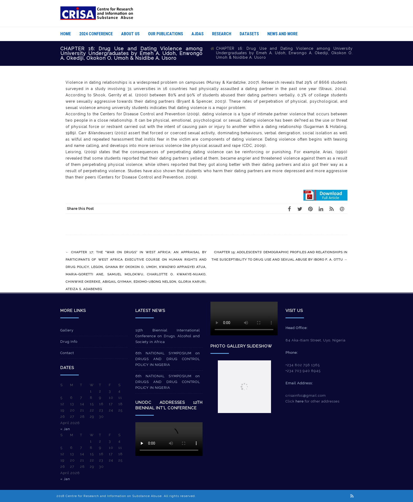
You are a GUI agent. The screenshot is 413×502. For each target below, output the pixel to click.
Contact (67, 353)
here (300, 401)
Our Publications (165, 33)
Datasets (249, 33)
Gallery (66, 330)
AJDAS (197, 33)
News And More (282, 33)
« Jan (65, 429)
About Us (130, 33)
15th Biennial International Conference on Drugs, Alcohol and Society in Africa (167, 336)
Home (65, 33)
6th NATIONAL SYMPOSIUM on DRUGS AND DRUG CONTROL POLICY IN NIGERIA (167, 359)
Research (221, 33)
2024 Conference (96, 33)
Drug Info (68, 342)
